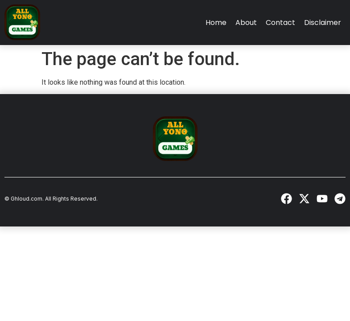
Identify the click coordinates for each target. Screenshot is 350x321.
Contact (280, 22)
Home (216, 22)
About (246, 22)
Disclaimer (322, 22)
